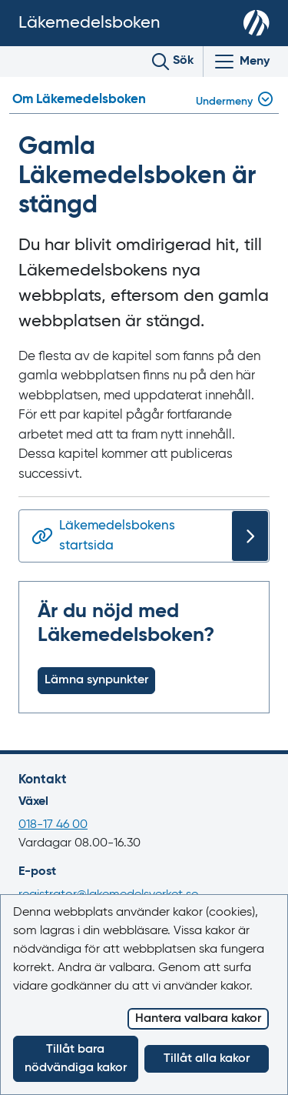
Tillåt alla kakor (207, 1059)
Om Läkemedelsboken (79, 99)
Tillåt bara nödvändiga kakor (76, 1058)
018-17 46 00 (53, 825)
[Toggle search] (173, 61)
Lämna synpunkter (96, 680)
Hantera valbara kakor (198, 1019)
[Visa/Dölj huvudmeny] (241, 61)
